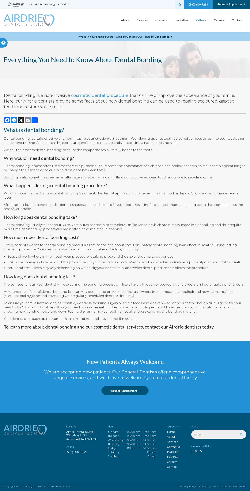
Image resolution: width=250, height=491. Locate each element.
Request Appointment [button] (231, 4)
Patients (172, 456)
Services (172, 442)
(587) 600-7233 (76, 452)
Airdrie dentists (185, 326)
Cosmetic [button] (161, 20)
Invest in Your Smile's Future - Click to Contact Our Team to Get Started (123, 36)
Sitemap (226, 486)
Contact (237, 20)
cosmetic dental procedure (100, 95)
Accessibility (204, 486)
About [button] (125, 20)
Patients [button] (200, 20)
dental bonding (43, 129)
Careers (219, 20)
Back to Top (239, 486)
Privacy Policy (188, 486)
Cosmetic (173, 447)
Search (216, 486)
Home (171, 432)
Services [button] (142, 20)
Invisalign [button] (182, 20)
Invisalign (173, 452)
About (171, 436)
